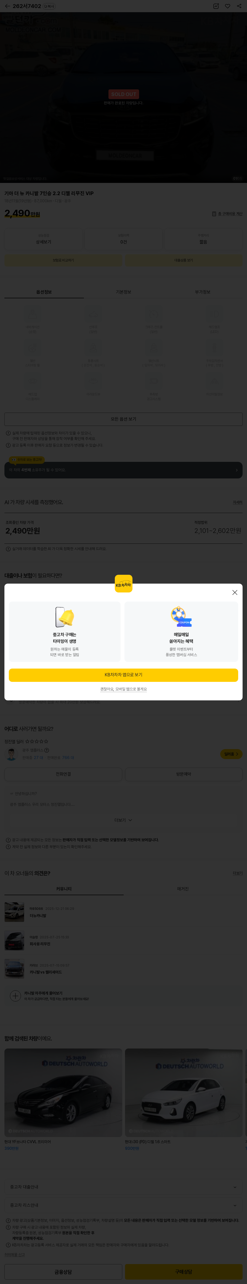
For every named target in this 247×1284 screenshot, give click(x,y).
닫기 (235, 592)
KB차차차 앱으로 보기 (123, 674)
